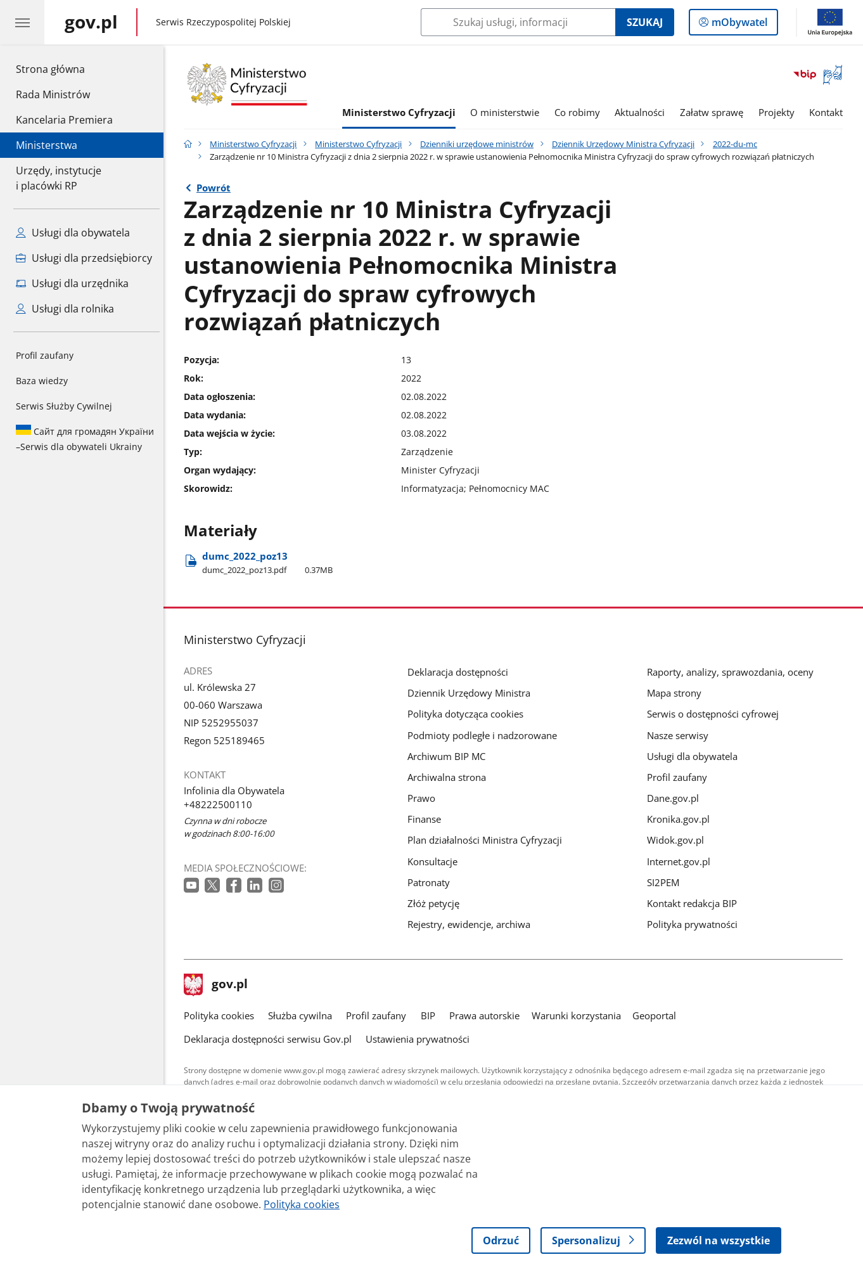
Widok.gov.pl (678, 840)
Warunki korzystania (579, 1015)
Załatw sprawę (714, 112)
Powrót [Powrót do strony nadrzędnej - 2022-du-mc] (217, 187)
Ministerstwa (46, 145)
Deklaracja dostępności (461, 672)
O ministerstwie (507, 112)
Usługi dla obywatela (695, 756)
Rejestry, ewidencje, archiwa (472, 924)
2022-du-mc (738, 144)
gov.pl (219, 985)
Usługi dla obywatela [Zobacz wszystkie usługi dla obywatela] (73, 233)
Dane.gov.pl (676, 798)
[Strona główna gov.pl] (91, 22)
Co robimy (580, 112)
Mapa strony (677, 692)
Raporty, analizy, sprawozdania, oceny (733, 672)
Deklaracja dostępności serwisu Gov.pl (271, 1039)
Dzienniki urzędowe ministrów (480, 144)
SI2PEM (666, 882)
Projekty (780, 112)
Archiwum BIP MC (450, 756)
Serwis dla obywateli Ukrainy (85, 439)
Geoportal (657, 1015)
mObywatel (738, 24)
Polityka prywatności (695, 924)
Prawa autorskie (487, 1015)
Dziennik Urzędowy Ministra (472, 692)
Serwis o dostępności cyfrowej (716, 713)
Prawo (424, 798)
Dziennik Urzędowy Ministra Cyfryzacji (626, 144)
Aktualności (643, 112)
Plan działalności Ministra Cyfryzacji (488, 840)
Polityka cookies (222, 1015)
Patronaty (432, 882)
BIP (431, 1015)
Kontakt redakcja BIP (695, 903)
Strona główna (64, 68)
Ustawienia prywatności (421, 1039)
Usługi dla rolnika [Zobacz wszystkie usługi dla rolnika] (65, 309)
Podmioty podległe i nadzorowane (485, 735)
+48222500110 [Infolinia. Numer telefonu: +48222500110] (221, 804)
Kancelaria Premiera (64, 120)
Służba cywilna (303, 1015)
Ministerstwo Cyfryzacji (402, 112)
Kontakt (829, 112)
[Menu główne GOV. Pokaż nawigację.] (22, 22)
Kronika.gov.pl (681, 819)
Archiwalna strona (450, 777)
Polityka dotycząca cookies (469, 713)
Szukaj (645, 22)
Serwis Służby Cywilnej (64, 406)
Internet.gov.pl (681, 861)
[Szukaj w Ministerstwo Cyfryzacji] (518, 22)
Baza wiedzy (42, 381)
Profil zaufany (45, 355)
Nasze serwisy (681, 735)
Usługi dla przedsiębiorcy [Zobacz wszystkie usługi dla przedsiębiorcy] (84, 258)
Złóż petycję (437, 903)
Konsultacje (436, 861)
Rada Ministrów (53, 94)
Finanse (427, 819)
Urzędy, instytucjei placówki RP (58, 178)
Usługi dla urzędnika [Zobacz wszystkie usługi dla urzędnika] (72, 283)
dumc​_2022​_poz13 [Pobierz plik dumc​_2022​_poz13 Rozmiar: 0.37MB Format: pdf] (270, 563)
